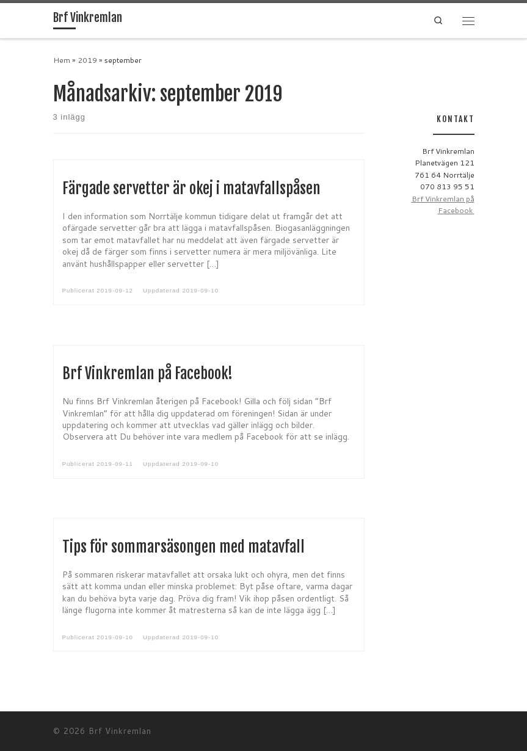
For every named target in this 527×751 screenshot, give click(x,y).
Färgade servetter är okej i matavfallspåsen (191, 189)
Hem (61, 60)
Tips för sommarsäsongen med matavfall (183, 547)
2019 (87, 60)
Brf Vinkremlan (120, 730)
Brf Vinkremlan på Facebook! (147, 374)
